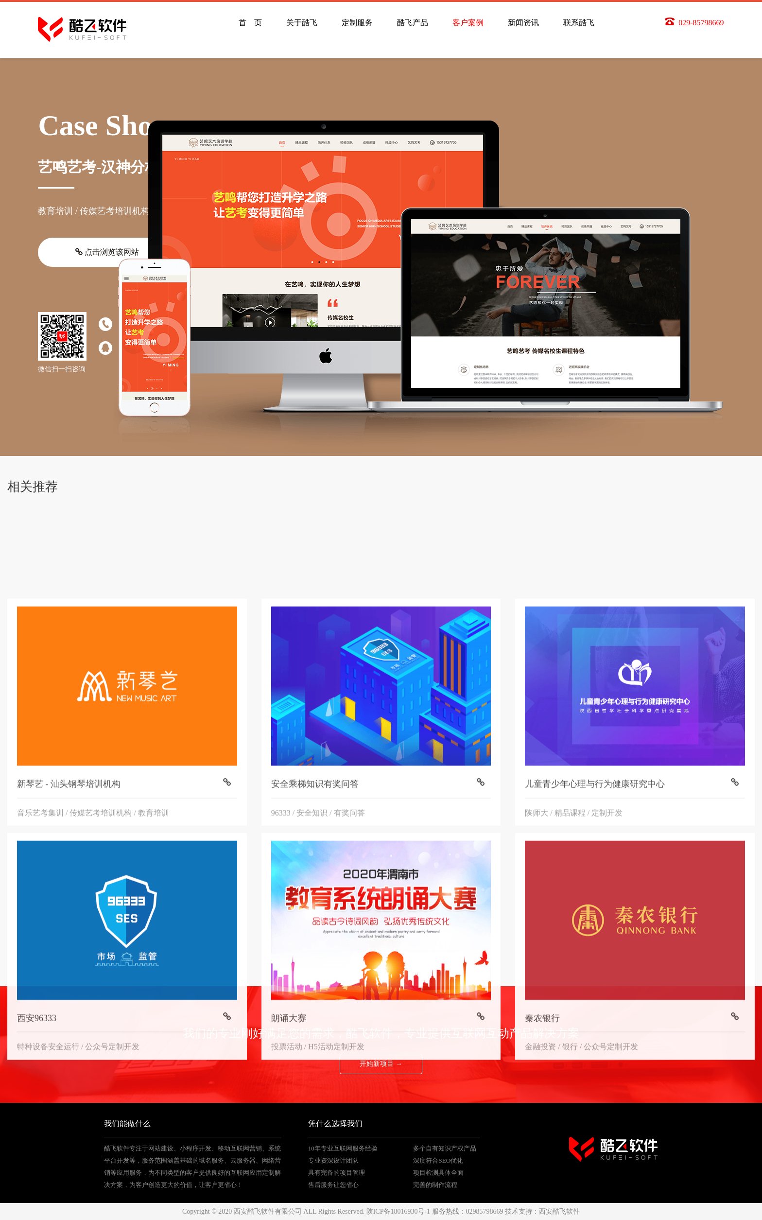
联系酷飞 (578, 22)
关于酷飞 (301, 22)
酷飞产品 (412, 22)
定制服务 (357, 22)
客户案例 (468, 22)
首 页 (250, 22)
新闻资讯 (523, 22)
